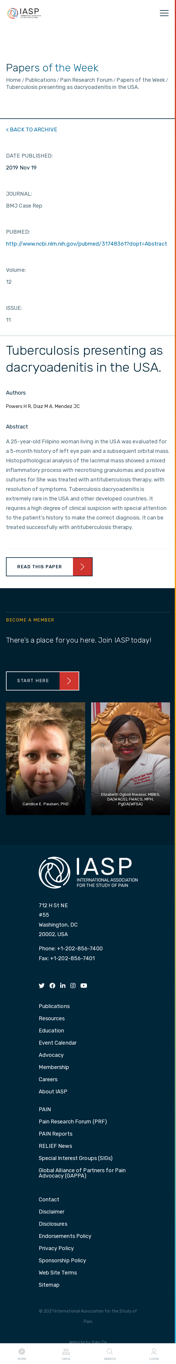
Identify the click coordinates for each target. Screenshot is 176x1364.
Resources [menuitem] (52, 1019)
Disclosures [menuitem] (53, 1224)
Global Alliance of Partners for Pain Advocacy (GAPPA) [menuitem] (82, 1173)
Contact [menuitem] (49, 1200)
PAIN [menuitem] (45, 1110)
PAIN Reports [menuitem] (55, 1134)
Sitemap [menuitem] (49, 1285)
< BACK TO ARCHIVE (31, 129)
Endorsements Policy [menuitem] (65, 1236)
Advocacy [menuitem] (51, 1055)
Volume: (16, 270)
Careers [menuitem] (48, 1080)
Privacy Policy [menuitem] (56, 1249)
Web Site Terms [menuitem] (58, 1273)
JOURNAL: (19, 194)
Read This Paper (39, 566)
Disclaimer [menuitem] (52, 1212)
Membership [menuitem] (54, 1068)
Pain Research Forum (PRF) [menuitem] (73, 1122)
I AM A (66, 1354)
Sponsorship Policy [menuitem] (62, 1261)
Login (154, 1354)
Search (110, 1354)
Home (22, 1354)
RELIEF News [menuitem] (55, 1146)
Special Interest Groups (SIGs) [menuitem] (76, 1158)
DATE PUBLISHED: (29, 156)
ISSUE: (14, 308)
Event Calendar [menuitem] (58, 1043)
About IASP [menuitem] (53, 1092)
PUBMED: (18, 232)
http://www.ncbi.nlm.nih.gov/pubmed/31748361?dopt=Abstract (86, 244)
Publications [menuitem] (54, 1007)
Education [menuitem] (51, 1031)
